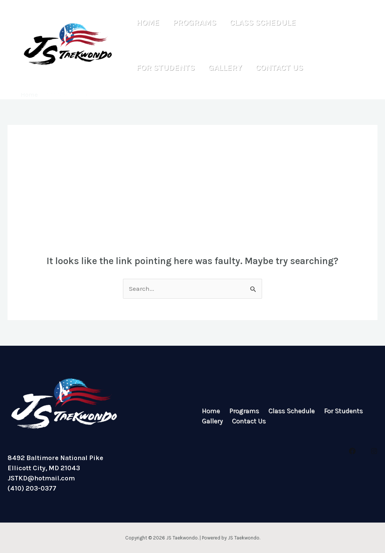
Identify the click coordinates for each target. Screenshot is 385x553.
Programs (191, 22)
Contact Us (273, 68)
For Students (164, 68)
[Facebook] (352, 451)
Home (146, 22)
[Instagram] (374, 451)
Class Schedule (257, 22)
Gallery (222, 68)
